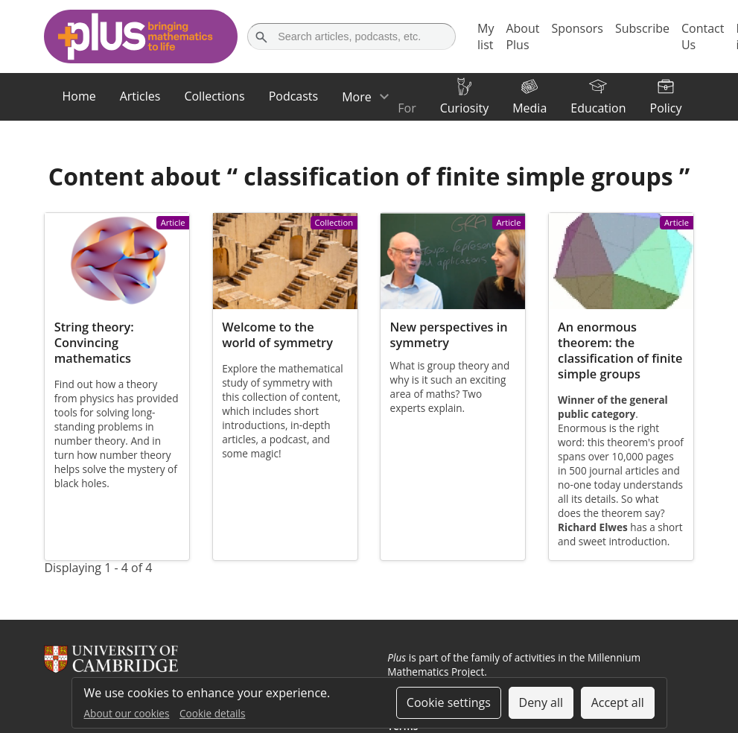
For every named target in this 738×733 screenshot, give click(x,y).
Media (529, 108)
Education (598, 108)
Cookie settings (449, 702)
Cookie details (212, 713)
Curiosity (464, 108)
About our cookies (127, 713)
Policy (666, 108)
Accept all (617, 702)
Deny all (541, 702)
